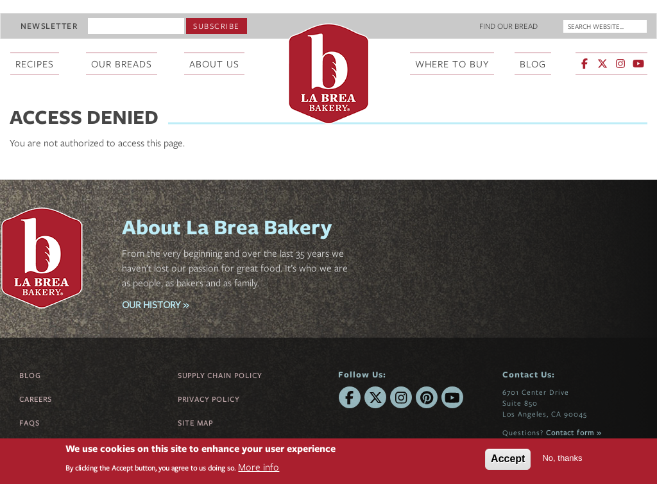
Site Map (195, 423)
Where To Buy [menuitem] (452, 63)
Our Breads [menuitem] (121, 63)
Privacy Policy (208, 399)
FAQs (29, 423)
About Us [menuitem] (214, 63)
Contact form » (574, 432)
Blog (30, 375)
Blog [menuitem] (533, 63)
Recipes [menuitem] (34, 63)
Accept (508, 458)
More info (258, 466)
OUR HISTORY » (155, 304)
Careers (35, 399)
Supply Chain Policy (220, 375)
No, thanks (562, 458)
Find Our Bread (508, 26)
